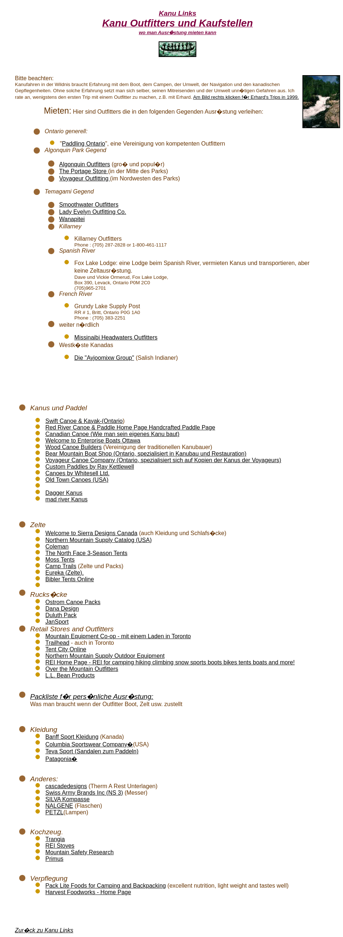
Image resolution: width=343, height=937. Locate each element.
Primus (54, 859)
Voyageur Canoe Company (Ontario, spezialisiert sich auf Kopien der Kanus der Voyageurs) (163, 460)
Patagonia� (61, 759)
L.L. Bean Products (70, 675)
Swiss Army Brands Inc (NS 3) (84, 793)
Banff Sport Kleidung (71, 737)
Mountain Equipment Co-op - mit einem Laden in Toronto (118, 636)
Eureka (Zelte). (64, 573)
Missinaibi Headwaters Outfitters (115, 337)
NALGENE (59, 806)
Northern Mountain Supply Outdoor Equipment (104, 656)
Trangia (55, 839)
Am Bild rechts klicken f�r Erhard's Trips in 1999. (246, 97)
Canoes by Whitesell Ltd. (77, 473)
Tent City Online (65, 649)
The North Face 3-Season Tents (86, 553)
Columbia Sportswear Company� (89, 744)
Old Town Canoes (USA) (76, 480)
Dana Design (62, 609)
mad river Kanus (66, 499)
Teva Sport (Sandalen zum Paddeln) (91, 751)
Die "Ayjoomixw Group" (104, 358)
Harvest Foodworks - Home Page (88, 892)
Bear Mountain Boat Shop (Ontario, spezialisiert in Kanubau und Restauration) (145, 454)
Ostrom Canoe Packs (72, 602)
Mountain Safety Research (79, 852)
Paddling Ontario (83, 143)
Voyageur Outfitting (84, 178)
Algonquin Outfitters (84, 164)
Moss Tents (60, 560)
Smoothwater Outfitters (88, 204)
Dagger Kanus (63, 493)
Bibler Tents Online (69, 579)
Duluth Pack (60, 615)
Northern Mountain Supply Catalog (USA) (98, 540)
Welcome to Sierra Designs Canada (91, 533)
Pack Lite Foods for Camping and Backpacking (105, 886)
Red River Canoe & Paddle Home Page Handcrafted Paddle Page (130, 427)
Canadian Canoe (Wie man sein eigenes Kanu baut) (112, 434)
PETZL (54, 812)
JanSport (56, 622)
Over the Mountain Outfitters (81, 669)
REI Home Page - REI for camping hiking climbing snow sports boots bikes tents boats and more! (169, 662)
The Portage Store (83, 171)
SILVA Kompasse (67, 799)
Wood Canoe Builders (73, 447)
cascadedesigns (66, 786)
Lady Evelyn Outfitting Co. (92, 212)
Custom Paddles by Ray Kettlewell (89, 467)
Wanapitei (72, 219)
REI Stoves (59, 846)
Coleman (56, 546)
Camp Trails (60, 566)
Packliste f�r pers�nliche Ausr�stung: (91, 696)
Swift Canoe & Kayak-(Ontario (83, 421)
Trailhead (57, 643)
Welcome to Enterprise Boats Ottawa (92, 440)
